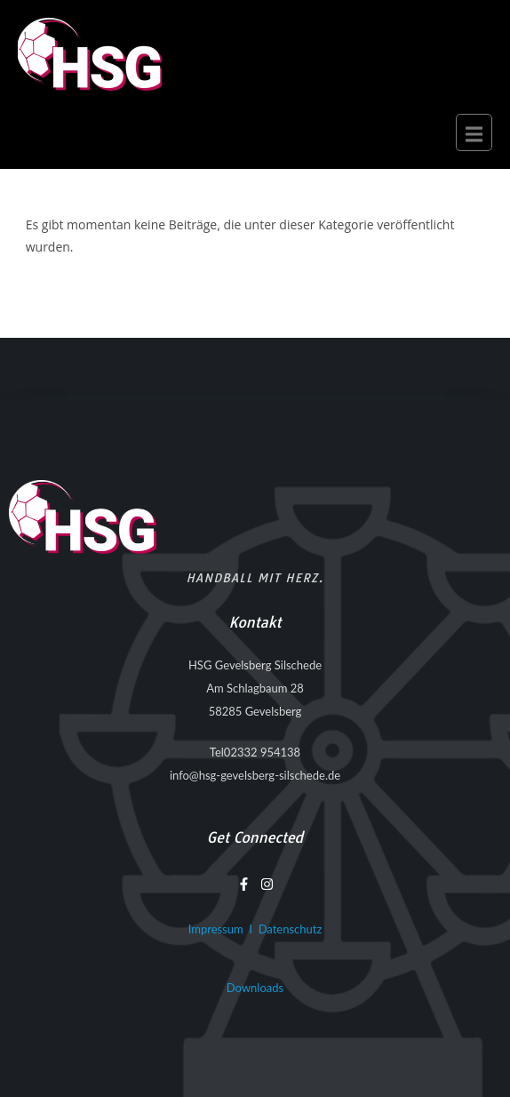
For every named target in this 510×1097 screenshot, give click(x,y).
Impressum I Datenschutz (255, 929)
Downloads (255, 988)
